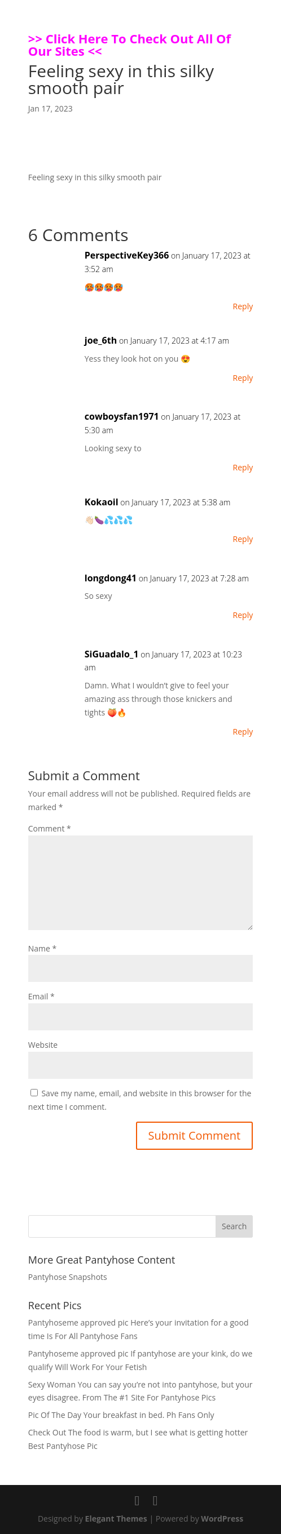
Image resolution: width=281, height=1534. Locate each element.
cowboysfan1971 (122, 416)
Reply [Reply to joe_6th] (243, 377)
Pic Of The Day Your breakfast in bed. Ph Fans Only (121, 1414)
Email (41, 996)
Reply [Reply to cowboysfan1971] (243, 467)
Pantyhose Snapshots (67, 1276)
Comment (49, 828)
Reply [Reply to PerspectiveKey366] (243, 306)
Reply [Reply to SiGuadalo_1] (243, 731)
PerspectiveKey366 (127, 255)
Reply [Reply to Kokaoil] (243, 538)
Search (234, 1226)
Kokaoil (101, 502)
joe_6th (101, 340)
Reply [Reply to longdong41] (243, 615)
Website (43, 1044)
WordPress (222, 1518)
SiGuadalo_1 (112, 654)
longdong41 (111, 578)
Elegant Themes (116, 1518)
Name (42, 948)
